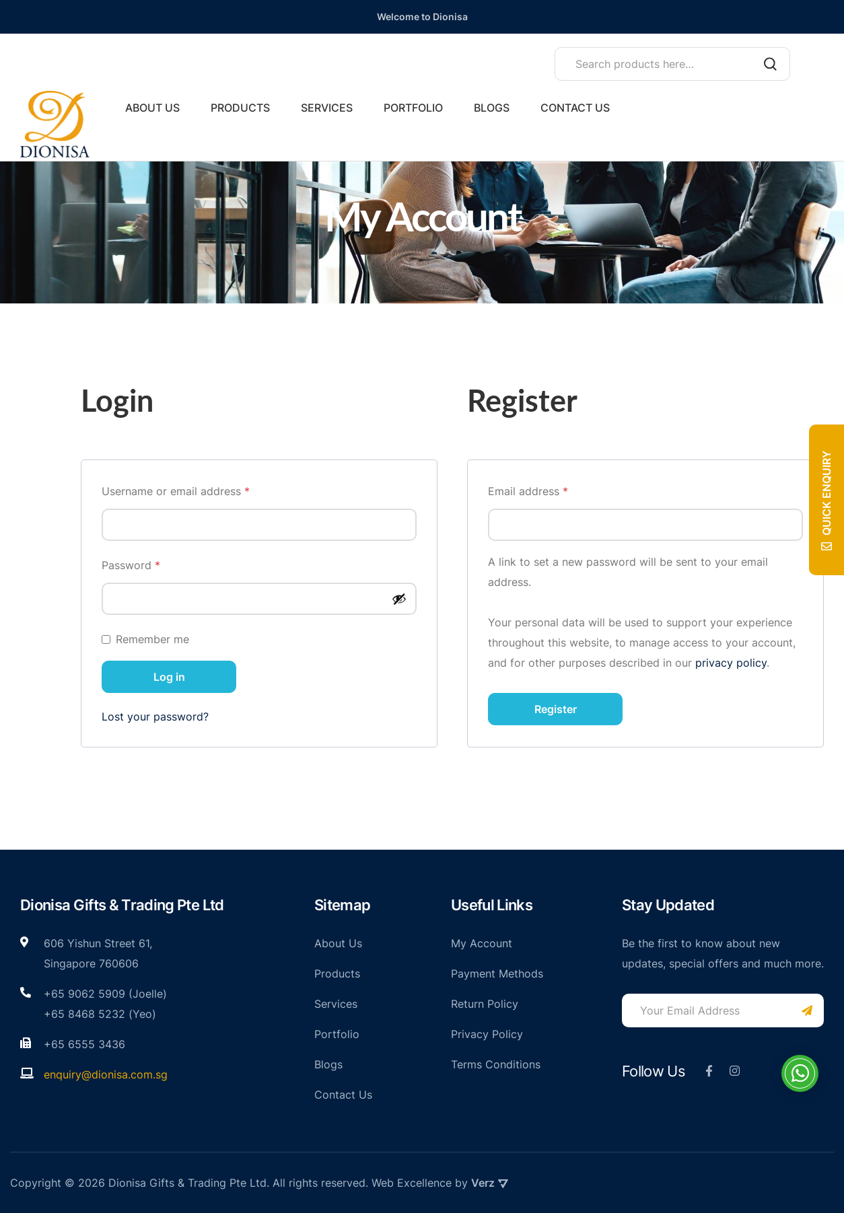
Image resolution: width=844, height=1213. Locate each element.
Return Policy (484, 1003)
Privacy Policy (487, 1034)
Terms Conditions (495, 1064)
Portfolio (413, 107)
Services (327, 107)
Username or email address (198, 489)
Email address (550, 489)
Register (555, 709)
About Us (152, 107)
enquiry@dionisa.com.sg (106, 1074)
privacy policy (731, 662)
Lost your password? (155, 716)
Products (240, 107)
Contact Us (575, 107)
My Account (481, 943)
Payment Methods (497, 973)
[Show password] (399, 598)
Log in (169, 677)
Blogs (491, 107)
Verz (489, 1182)
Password (153, 563)
